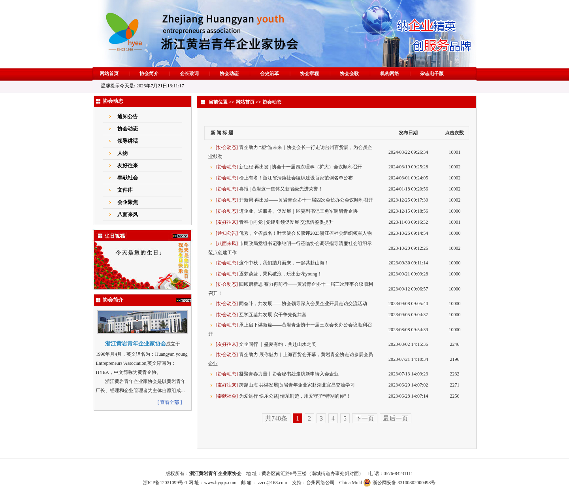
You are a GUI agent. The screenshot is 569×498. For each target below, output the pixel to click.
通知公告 (127, 116)
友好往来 (127, 165)
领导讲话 (127, 141)
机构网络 (389, 73)
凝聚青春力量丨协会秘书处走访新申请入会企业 (289, 374)
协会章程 (309, 73)
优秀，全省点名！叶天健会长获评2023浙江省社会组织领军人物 (305, 233)
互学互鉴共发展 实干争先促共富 (273, 314)
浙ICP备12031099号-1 (165, 482)
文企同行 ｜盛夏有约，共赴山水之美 (277, 344)
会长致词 (189, 73)
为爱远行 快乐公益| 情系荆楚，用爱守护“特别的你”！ (295, 396)
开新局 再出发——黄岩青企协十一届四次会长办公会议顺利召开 (306, 200)
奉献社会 (127, 178)
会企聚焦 (127, 202)
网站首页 (109, 73)
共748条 (276, 418)
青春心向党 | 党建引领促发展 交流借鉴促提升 (286, 222)
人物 (122, 153)
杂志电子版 (432, 73)
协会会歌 (349, 73)
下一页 (364, 418)
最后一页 (395, 418)
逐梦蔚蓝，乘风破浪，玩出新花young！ (280, 274)
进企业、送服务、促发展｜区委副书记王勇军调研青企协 (298, 211)
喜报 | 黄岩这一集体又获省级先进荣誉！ (281, 189)
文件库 (125, 190)
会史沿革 (269, 73)
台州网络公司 (320, 482)
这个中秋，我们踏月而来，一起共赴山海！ (284, 263)
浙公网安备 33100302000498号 (404, 482)
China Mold (350, 482)
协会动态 (229, 73)
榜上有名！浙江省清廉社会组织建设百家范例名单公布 (296, 178)
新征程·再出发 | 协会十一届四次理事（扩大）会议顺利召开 (300, 167)
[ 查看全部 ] (169, 402)
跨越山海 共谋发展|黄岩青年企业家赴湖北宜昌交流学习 (297, 385)
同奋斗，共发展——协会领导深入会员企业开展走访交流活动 (303, 303)
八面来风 (127, 214)
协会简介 (148, 73)
